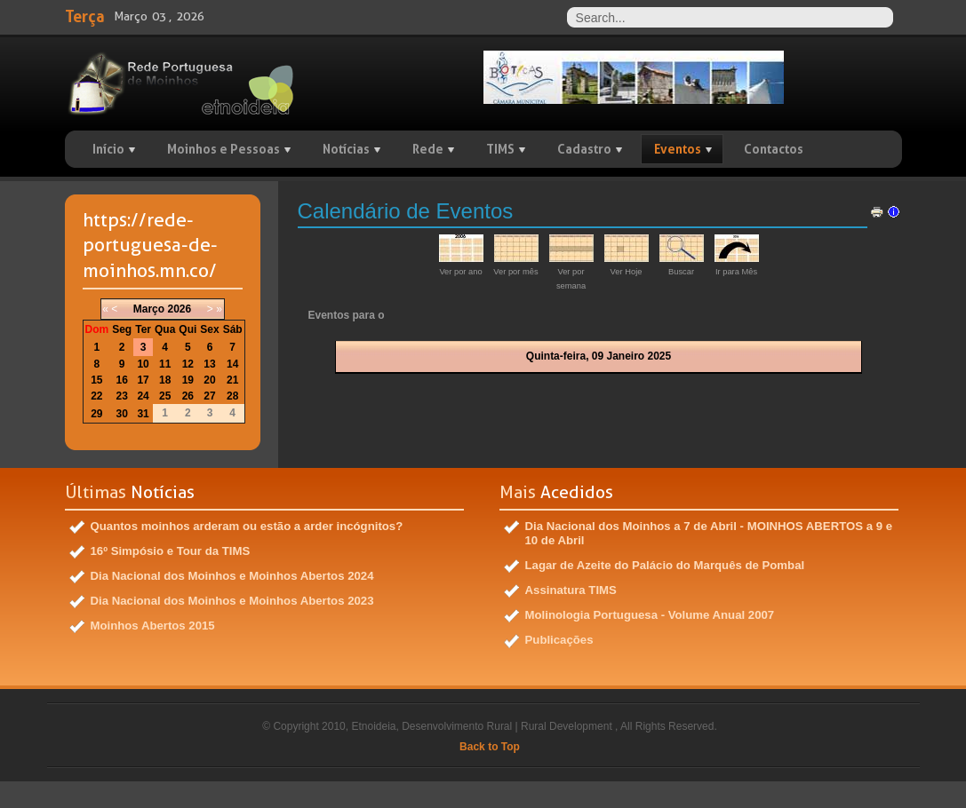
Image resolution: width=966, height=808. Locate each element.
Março (148, 309)
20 (209, 380)
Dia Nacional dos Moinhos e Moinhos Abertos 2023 (232, 600)
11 (165, 364)
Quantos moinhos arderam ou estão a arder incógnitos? (247, 526)
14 (232, 364)
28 (232, 396)
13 (209, 364)
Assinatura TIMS (571, 590)
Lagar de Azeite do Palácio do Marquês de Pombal (665, 565)
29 (96, 414)
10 (142, 364)
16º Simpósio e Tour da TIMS (171, 551)
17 (142, 380)
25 (165, 396)
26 (188, 396)
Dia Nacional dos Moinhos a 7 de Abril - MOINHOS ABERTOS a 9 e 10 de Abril (709, 533)
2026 (179, 309)
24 (142, 396)
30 (122, 414)
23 (122, 396)
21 (232, 380)
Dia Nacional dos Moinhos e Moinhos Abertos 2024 (232, 575)
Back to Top (489, 747)
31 (142, 414)
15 (96, 380)
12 (188, 364)
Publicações (559, 639)
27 (209, 396)
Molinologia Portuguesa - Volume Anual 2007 (650, 615)
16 (122, 380)
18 (165, 380)
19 (188, 380)
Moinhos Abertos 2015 (153, 625)
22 (96, 396)
